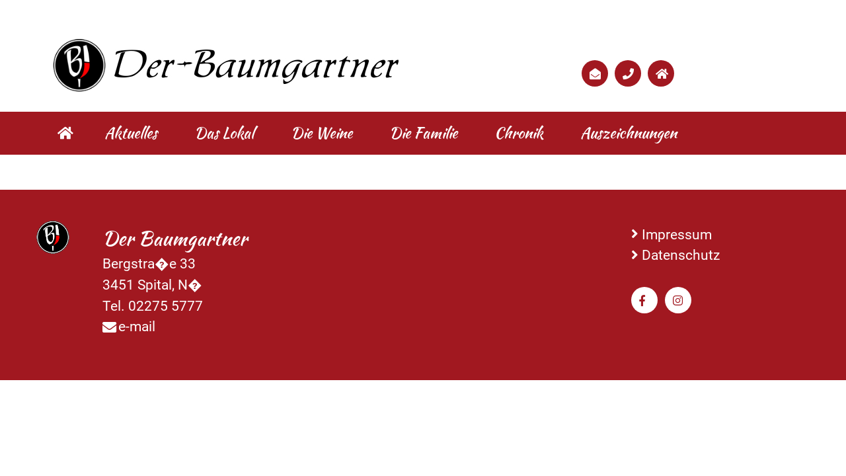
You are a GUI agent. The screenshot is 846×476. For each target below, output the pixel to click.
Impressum (677, 234)
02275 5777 (165, 306)
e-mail (136, 326)
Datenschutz (681, 255)
